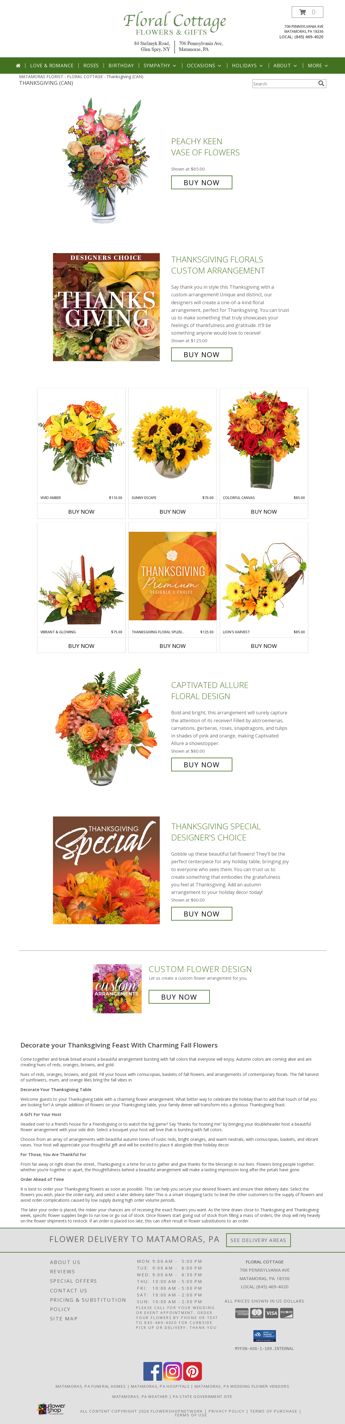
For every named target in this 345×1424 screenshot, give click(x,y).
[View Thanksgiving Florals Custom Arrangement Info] (110, 307)
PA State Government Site (203, 1396)
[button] (307, 12)
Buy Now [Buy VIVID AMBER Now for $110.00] (81, 511)
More (318, 65)
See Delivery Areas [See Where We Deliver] (258, 1240)
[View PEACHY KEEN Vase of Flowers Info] (110, 162)
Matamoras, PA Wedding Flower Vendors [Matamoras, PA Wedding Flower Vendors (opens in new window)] (242, 1386)
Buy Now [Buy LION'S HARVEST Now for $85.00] (264, 646)
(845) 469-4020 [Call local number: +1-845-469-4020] (308, 36)
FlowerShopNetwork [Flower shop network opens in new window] (177, 1411)
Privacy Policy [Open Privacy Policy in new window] (227, 1411)
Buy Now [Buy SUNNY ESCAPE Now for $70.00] (172, 511)
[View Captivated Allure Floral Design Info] (110, 725)
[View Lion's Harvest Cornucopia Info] (264, 576)
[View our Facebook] (152, 1379)
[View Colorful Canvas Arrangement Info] (264, 441)
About (286, 65)
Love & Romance (52, 65)
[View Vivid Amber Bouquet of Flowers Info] (81, 441)
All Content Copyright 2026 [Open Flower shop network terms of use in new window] (114, 1411)
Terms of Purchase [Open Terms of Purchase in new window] (274, 1411)
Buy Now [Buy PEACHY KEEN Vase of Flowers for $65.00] (202, 182)
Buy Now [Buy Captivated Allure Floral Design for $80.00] (202, 764)
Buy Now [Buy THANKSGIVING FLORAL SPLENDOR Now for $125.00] (172, 646)
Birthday (121, 65)
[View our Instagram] (172, 1379)
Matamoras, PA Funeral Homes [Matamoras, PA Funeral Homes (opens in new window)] (91, 1386)
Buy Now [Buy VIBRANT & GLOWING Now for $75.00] (81, 646)
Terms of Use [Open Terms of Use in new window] (191, 1415)
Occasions (204, 65)
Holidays (248, 65)
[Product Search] (284, 84)
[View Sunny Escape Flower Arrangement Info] (173, 441)
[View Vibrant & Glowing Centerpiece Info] (81, 576)
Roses (91, 65)
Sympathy (160, 65)
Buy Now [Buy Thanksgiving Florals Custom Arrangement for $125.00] (202, 354)
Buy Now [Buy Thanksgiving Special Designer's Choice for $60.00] (202, 914)
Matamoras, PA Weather (140, 1396)
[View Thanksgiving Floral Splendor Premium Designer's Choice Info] (173, 576)
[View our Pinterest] (192, 1379)
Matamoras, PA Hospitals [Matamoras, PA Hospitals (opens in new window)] (160, 1386)
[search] (321, 83)
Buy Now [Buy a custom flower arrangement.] (179, 997)
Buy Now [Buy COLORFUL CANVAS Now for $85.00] (264, 511)
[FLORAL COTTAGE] (174, 32)
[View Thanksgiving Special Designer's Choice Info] (110, 870)
